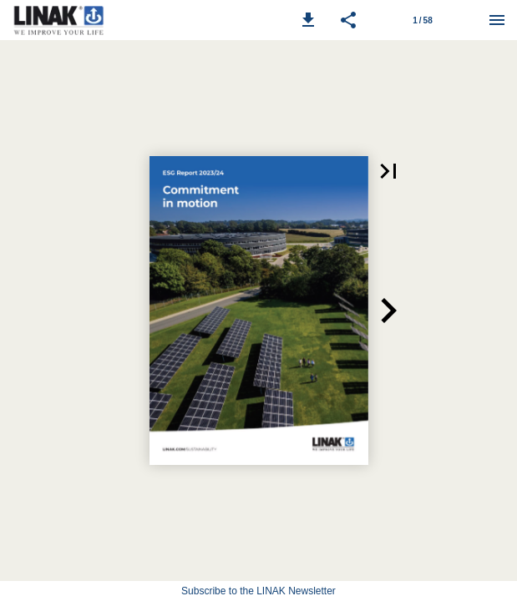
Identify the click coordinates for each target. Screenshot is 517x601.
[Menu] (497, 20)
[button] (308, 20)
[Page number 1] (422, 20)
